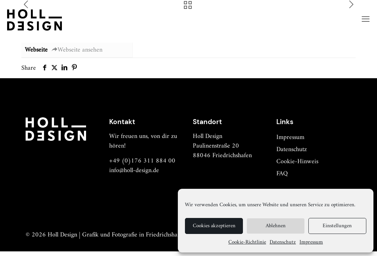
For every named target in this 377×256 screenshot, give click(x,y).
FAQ (282, 173)
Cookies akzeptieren (214, 226)
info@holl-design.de (134, 170)
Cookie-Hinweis (297, 161)
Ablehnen (276, 226)
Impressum (311, 242)
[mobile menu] (366, 20)
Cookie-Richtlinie (247, 242)
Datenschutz (283, 242)
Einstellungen (337, 226)
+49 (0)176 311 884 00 (142, 160)
